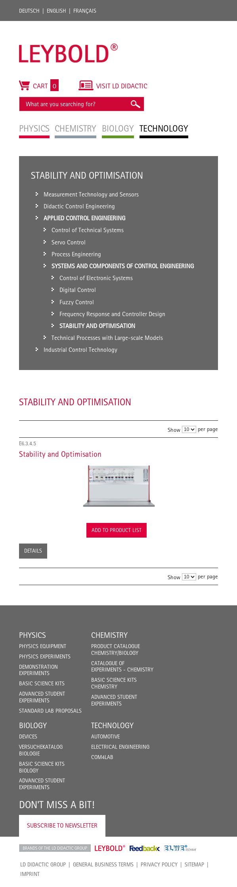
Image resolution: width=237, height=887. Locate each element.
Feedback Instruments (145, 848)
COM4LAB (102, 757)
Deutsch (29, 11)
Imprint (30, 874)
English (56, 11)
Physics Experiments (45, 656)
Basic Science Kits (42, 683)
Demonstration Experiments (38, 670)
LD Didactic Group (43, 864)
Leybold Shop (110, 848)
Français (84, 11)
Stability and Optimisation (60, 454)
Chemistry (109, 635)
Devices (28, 736)
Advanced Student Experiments (42, 697)
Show (174, 429)
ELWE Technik (180, 848)
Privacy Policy (159, 864)
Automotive (105, 736)
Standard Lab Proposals (50, 711)
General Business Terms (103, 864)
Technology (112, 725)
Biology (33, 725)
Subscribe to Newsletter (62, 825)
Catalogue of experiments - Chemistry (122, 666)
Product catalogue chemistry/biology (115, 649)
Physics (32, 635)
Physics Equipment (42, 646)
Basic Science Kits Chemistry (114, 683)
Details (33, 550)
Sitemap (194, 864)
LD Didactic (55, 848)
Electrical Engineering (120, 747)
